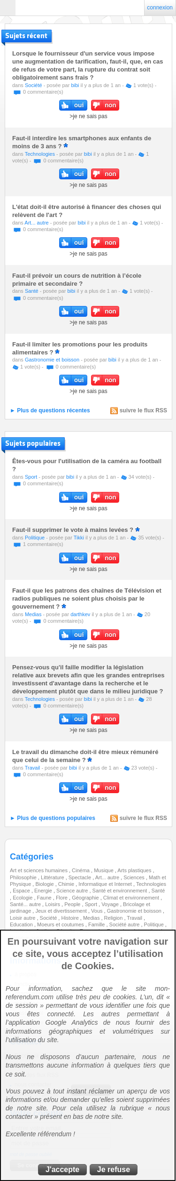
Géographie (86, 897)
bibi (75, 85)
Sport (31, 477)
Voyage (110, 904)
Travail (32, 768)
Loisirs (53, 904)
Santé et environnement (120, 890)
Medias (33, 614)
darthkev (80, 614)
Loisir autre (23, 918)
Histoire (70, 918)
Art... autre (36, 222)
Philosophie (24, 877)
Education (22, 924)
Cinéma (81, 870)
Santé (31, 291)
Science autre (72, 890)
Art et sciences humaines (39, 870)
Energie (44, 890)
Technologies (40, 154)
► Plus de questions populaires (52, 818)
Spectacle (80, 877)
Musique (104, 870)
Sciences (134, 877)
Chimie (67, 884)
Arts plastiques (135, 870)
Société (33, 85)
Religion (114, 918)
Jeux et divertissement (61, 911)
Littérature (53, 877)
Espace (22, 890)
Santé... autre (26, 904)
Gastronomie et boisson (52, 359)
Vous (97, 911)
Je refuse (113, 1169)
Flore (62, 897)
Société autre (125, 924)
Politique (35, 537)
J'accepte (62, 1169)
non (105, 105)
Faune (45, 897)
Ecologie (23, 897)
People (73, 904)
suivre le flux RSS (143, 410)
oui (73, 105)
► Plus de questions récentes (50, 410)
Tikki (79, 537)
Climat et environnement (132, 897)
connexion (160, 7)
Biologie (45, 884)
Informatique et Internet (105, 884)
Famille (97, 924)
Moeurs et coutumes (61, 924)
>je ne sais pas (88, 116)
